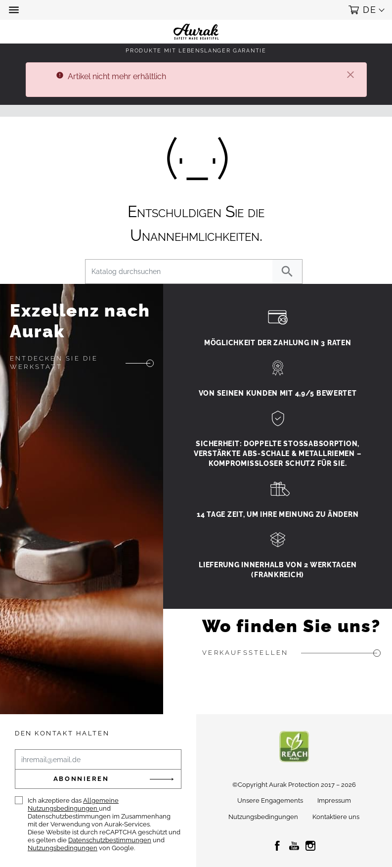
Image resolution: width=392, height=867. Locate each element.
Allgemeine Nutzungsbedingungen (73, 804)
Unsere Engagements (270, 800)
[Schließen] (350, 76)
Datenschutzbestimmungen (109, 840)
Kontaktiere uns (335, 817)
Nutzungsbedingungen (62, 848)
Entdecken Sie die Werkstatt (54, 362)
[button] (14, 10)
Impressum (334, 800)
